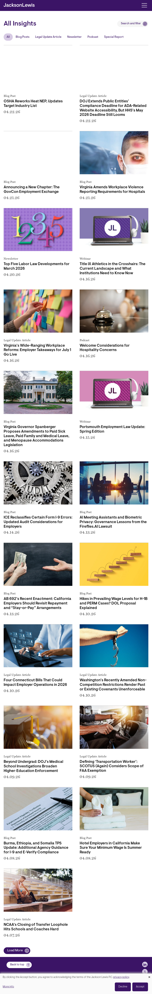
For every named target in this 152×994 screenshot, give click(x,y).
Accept (140, 986)
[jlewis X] (145, 971)
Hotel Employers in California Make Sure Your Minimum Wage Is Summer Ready (111, 848)
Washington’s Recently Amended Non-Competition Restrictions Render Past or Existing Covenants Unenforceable (113, 685)
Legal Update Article (48, 37)
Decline (122, 986)
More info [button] (8, 986)
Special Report (114, 37)
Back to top (17, 964)
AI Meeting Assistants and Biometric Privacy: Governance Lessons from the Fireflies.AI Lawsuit (113, 522)
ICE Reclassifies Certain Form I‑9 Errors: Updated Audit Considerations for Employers (38, 522)
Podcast (92, 37)
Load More (15, 950)
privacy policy (121, 977)
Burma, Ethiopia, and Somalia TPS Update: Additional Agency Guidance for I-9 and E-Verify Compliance (36, 848)
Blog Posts (22, 37)
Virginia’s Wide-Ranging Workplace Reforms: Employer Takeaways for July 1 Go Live (37, 350)
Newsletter (74, 37)
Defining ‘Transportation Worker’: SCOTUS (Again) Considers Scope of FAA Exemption (112, 766)
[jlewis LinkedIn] (145, 964)
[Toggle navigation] (144, 5)
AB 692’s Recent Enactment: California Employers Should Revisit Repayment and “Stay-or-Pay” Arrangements (37, 603)
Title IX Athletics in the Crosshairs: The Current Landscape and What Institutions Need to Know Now (112, 268)
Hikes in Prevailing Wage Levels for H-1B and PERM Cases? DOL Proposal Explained (113, 603)
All (8, 37)
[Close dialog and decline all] (149, 976)
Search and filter (131, 23)
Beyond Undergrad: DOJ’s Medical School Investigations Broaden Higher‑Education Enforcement (33, 766)
